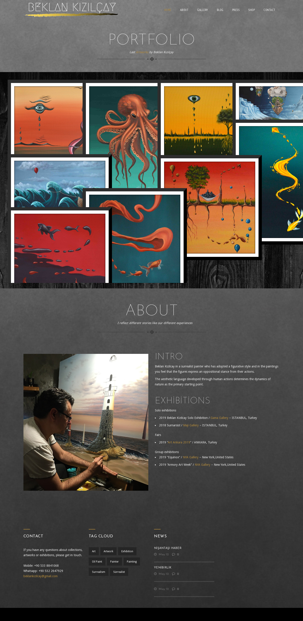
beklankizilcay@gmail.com (40, 576)
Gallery (202, 10)
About (184, 10)
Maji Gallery (191, 425)
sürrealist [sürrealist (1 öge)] (120, 571)
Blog (220, 10)
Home (167, 10)
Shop (251, 10)
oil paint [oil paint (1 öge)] (97, 561)
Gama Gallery (219, 418)
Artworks (142, 52)
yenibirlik (163, 567)
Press (236, 10)
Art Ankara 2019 (179, 442)
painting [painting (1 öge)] (133, 561)
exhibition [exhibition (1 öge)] (129, 551)
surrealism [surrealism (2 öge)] (98, 571)
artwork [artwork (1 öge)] (109, 551)
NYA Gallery (190, 457)
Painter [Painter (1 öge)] (115, 561)
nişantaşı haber (167, 548)
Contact (269, 10)
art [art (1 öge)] (94, 551)
